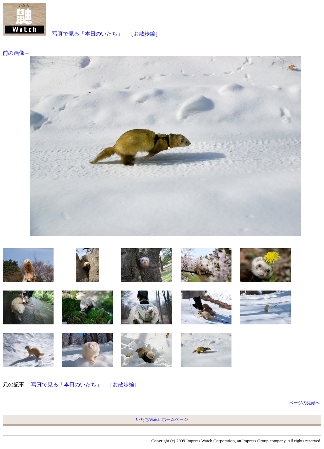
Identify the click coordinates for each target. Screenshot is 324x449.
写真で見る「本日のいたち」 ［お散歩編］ (106, 34)
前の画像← (16, 53)
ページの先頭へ (304, 402)
